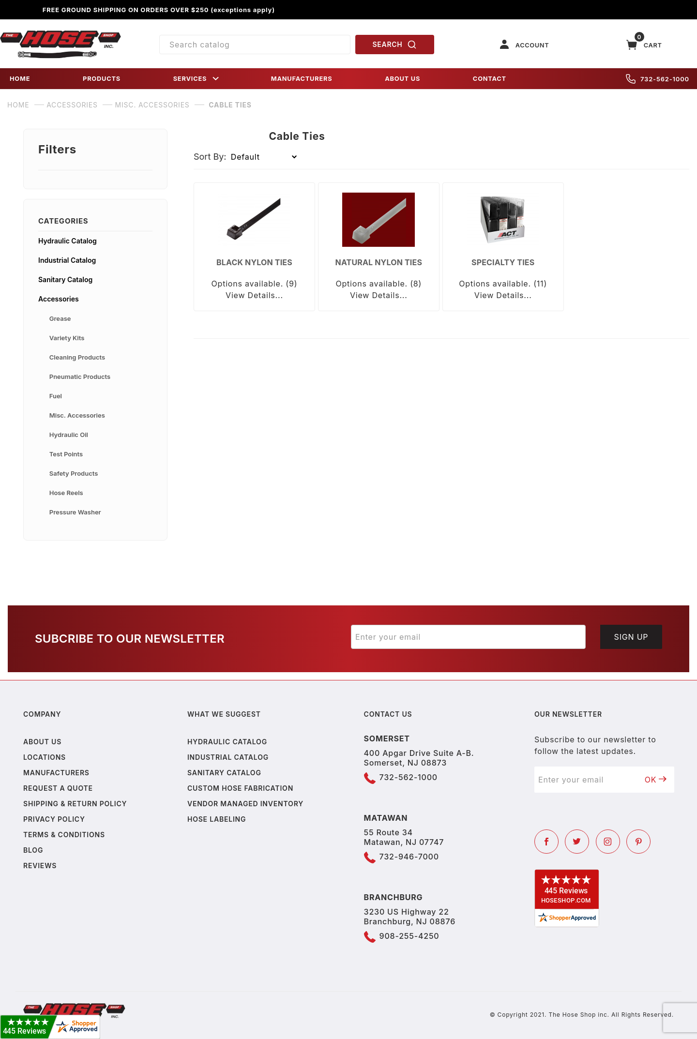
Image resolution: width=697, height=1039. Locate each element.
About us (42, 742)
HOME (20, 78)
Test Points (66, 454)
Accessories (58, 299)
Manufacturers (56, 772)
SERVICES (197, 78)
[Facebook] (546, 841)
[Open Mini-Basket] (644, 45)
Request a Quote (58, 788)
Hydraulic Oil (68, 434)
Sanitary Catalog (65, 279)
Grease (60, 318)
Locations (44, 757)
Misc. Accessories (77, 415)
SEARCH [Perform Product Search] (395, 44)
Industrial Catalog (67, 260)
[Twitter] (577, 841)
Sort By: (210, 156)
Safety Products (73, 473)
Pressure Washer (75, 512)
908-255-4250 (409, 936)
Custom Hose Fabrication (240, 788)
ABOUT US (402, 78)
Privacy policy (54, 819)
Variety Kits (67, 338)
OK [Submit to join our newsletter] (656, 779)
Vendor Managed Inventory (245, 803)
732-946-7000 (409, 856)
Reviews (40, 865)
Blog (33, 850)
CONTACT (489, 78)
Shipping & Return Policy (75, 803)
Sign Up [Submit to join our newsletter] (631, 637)
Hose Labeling (216, 819)
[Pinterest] (638, 841)
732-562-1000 (657, 79)
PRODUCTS (102, 78)
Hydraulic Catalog (67, 241)
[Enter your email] (468, 637)
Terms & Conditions (64, 834)
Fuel (55, 396)
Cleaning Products (77, 357)
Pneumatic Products (79, 376)
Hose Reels (66, 493)
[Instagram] (608, 841)
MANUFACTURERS (302, 78)
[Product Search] (254, 44)
